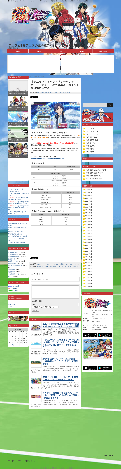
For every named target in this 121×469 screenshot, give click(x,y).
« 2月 (12, 345)
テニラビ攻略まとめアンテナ (94, 173)
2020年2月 (88, 189)
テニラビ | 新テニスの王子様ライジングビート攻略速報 (45, 45)
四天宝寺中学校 (13, 261)
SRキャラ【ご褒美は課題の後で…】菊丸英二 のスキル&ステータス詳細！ (59, 266)
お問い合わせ (103, 51)
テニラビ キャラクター (92, 131)
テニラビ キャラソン (91, 134)
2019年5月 (88, 216)
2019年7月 (88, 210)
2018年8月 (88, 242)
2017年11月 (89, 269)
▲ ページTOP (108, 455)
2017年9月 (88, 274)
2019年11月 (89, 198)
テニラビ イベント (49, 92)
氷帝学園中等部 (13, 254)
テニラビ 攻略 (40, 92)
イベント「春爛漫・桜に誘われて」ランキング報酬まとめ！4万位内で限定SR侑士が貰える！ (60, 397)
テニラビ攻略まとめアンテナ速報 (95, 170)
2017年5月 (88, 286)
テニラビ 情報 (58, 92)
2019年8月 (88, 207)
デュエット (11, 304)
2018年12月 (89, 230)
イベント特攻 (66, 92)
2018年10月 (89, 236)
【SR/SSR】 (14, 286)
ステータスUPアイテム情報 (16, 242)
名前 (33, 307)
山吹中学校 (11, 269)
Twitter (39, 51)
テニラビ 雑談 (89, 152)
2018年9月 (88, 239)
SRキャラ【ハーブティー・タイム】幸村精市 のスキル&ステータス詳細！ (59, 264)
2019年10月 (89, 201)
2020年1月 (88, 192)
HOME (18, 51)
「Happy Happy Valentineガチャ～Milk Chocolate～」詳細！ (18, 207)
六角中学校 (11, 272)
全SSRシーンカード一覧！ (16, 189)
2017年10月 (89, 271)
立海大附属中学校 (13, 257)
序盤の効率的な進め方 (15, 234)
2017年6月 (88, 283)
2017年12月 (89, 265)
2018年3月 (88, 257)
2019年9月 (88, 204)
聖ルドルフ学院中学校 (15, 265)
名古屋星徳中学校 (13, 274)
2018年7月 (88, 245)
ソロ (9, 302)
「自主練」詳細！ (13, 191)
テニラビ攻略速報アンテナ (93, 176)
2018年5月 (88, 251)
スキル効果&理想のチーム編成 (17, 236)
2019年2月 (88, 224)
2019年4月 (88, 218)
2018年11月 (89, 233)
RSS (60, 51)
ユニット (11, 306)
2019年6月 (88, 213)
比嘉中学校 (11, 259)
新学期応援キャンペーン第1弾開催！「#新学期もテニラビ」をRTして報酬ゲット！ (60, 363)
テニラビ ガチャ (90, 146)
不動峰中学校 (12, 263)
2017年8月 (88, 277)
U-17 (9, 276)
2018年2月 (88, 260)
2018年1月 (88, 263)
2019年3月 (88, 222)
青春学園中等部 (13, 252)
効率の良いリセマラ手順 (15, 232)
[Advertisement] (18, 167)
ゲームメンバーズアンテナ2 (93, 179)
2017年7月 (88, 280)
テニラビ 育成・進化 (91, 140)
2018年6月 (88, 248)
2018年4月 (88, 254)
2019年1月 (88, 227)
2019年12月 (89, 195)
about (82, 51)
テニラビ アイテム (91, 137)
